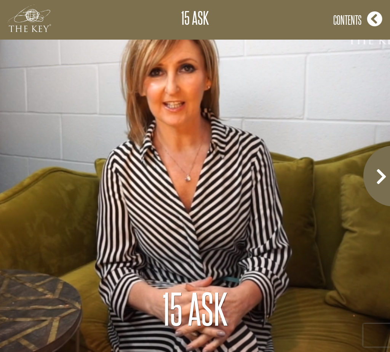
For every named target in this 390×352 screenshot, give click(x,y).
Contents (357, 19)
